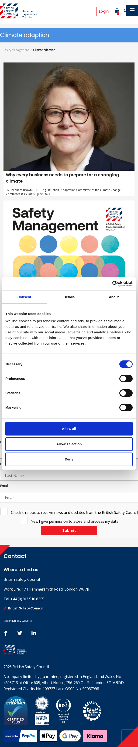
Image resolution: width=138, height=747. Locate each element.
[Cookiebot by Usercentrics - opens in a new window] (112, 284)
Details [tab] (69, 297)
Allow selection (69, 444)
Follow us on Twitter (19, 633)
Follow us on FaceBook (5, 633)
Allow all (69, 429)
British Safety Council (25, 608)
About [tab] (114, 297)
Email (4, 486)
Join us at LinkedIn (33, 633)
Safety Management (16, 50)
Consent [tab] (24, 297)
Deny (69, 459)
